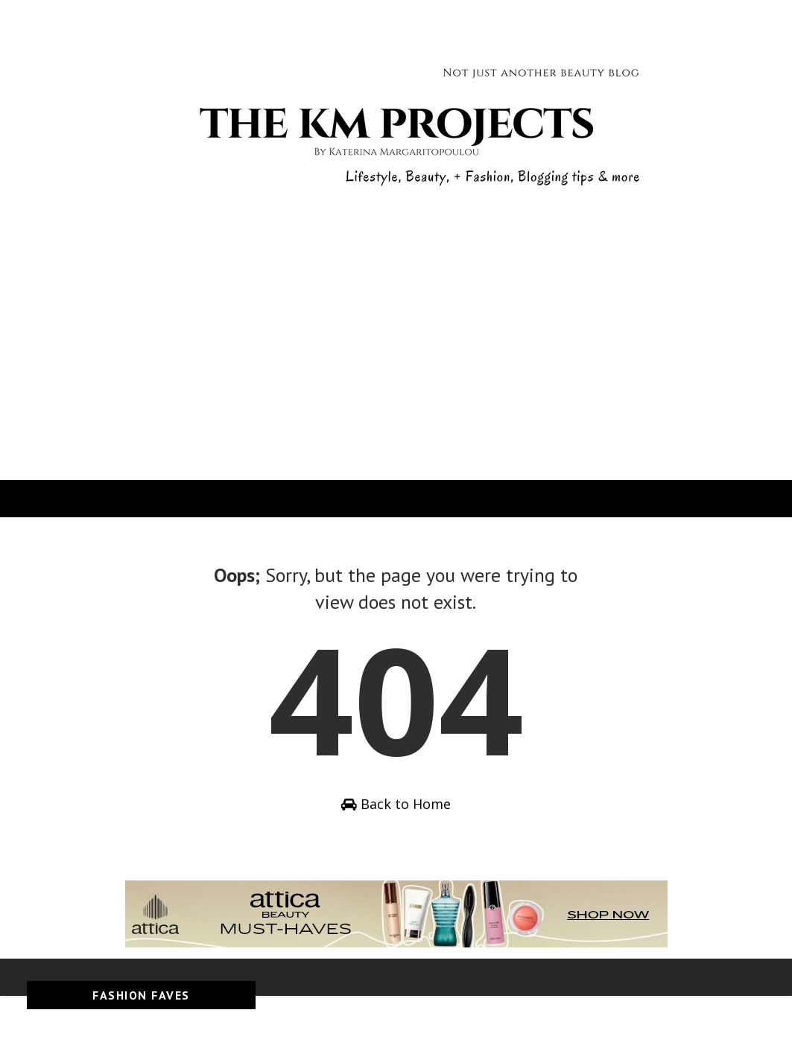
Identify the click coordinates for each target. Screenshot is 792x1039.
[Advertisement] (396, 368)
